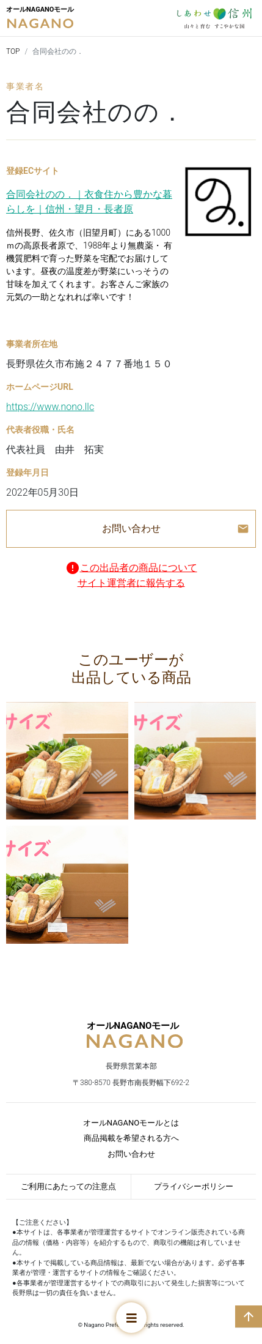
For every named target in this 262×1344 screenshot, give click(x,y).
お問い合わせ (131, 1154)
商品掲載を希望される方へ (131, 1138)
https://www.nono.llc (50, 407)
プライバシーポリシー (193, 1186)
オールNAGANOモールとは (131, 1122)
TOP (13, 51)
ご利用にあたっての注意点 (68, 1186)
